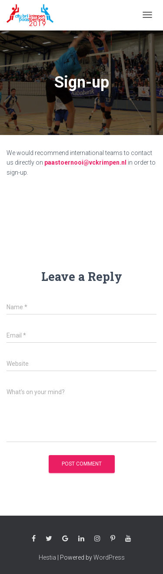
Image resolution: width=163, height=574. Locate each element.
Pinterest (113, 539)
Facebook (33, 539)
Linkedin (81, 539)
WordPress (109, 557)
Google (65, 539)
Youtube (128, 539)
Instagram (97, 539)
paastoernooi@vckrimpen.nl (85, 162)
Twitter (49, 539)
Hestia (47, 557)
